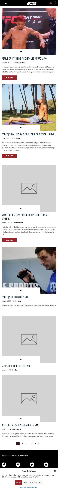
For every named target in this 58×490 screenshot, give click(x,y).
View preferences (36, 482)
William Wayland (20, 62)
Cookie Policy (23, 487)
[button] (55, 471)
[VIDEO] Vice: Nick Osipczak (15, 297)
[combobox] (51, 3)
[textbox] (51, 3)
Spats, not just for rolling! (16, 366)
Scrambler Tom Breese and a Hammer (21, 425)
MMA (21, 52)
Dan (16, 370)
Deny (25, 482)
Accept (18, 482)
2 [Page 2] (22, 443)
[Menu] (5, 2)
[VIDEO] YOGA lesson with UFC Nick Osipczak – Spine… (29, 134)
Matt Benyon (17, 138)
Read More (9, 77)
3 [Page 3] (26, 443)
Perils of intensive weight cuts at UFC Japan (24, 58)
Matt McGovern (17, 429)
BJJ (21, 127)
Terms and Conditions (32, 487)
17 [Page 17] (35, 443)
